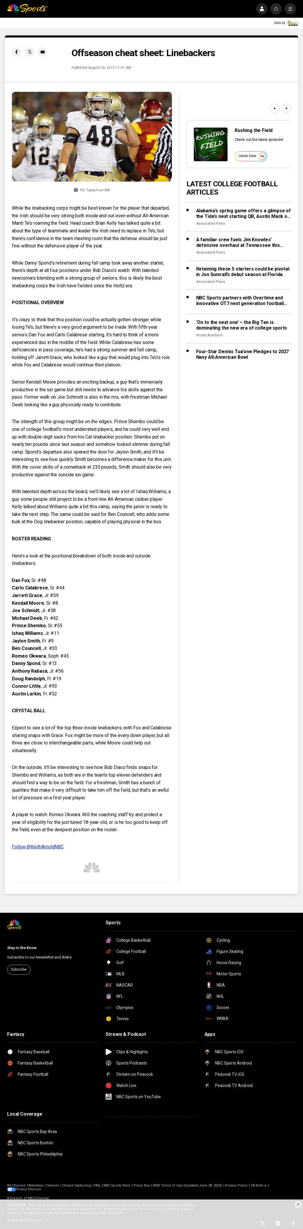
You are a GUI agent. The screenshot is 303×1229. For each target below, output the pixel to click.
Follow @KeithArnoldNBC (38, 847)
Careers (52, 1185)
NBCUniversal (38, 1198)
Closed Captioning (76, 1185)
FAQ (97, 1185)
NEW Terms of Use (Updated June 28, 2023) (187, 1185)
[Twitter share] (29, 52)
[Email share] (42, 52)
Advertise (36, 1185)
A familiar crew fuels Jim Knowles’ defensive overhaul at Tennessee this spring (238, 242)
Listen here (252, 156)
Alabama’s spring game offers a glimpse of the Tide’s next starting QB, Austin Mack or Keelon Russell (243, 213)
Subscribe (19, 969)
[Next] (286, 108)
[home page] (27, 8)
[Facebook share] (16, 52)
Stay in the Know (22, 948)
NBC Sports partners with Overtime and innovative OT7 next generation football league (240, 300)
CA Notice (258, 1185)
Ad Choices (16, 1185)
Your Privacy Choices (34, 1189)
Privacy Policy (236, 1185)
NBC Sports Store (117, 1185)
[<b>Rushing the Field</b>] (211, 144)
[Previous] (274, 108)
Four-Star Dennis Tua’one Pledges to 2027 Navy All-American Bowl (242, 354)
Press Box (142, 1185)
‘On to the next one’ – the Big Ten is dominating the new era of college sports (241, 325)
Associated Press (210, 223)
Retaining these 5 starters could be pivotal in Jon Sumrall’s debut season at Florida (242, 271)
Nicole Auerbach (209, 335)
